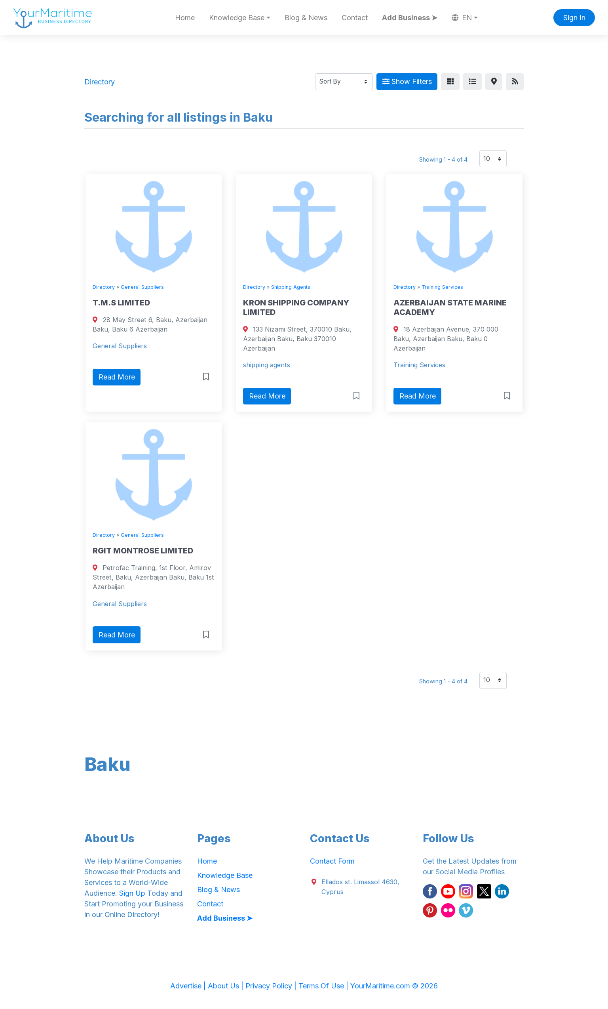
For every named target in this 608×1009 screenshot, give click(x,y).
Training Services (442, 287)
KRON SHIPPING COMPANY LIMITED (296, 307)
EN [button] (462, 17)
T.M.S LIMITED (121, 302)
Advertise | (189, 986)
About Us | (226, 986)
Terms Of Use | (324, 986)
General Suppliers (142, 287)
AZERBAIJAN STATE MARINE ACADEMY (450, 307)
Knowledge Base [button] (236, 17)
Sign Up (132, 893)
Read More (117, 377)
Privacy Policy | (271, 986)
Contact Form (332, 861)
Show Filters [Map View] (407, 81)
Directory (104, 287)
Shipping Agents (290, 287)
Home (185, 17)
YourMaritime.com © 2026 (394, 986)
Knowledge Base (225, 875)
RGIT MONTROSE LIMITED (143, 550)
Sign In (574, 17)
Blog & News (306, 17)
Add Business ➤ (409, 17)
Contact (355, 17)
